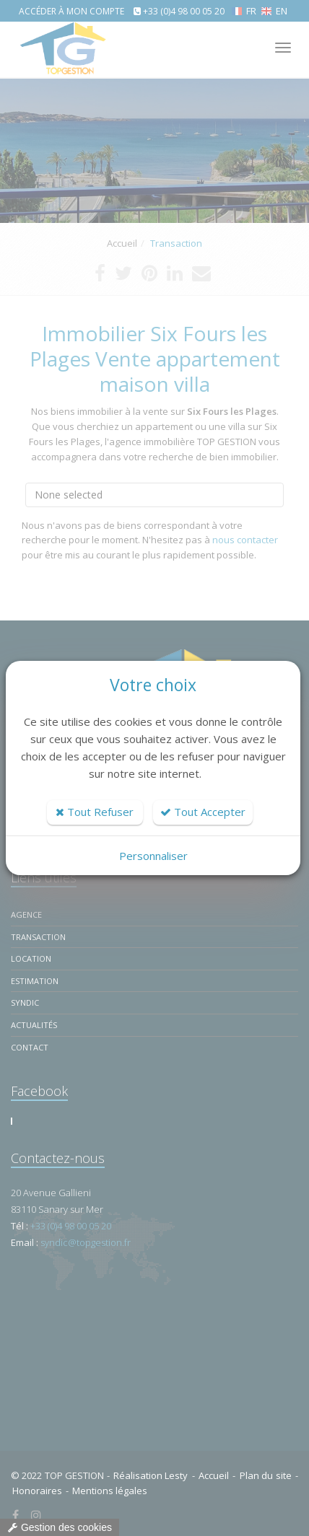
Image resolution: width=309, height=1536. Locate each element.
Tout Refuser (95, 811)
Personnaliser (153, 855)
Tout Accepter (202, 811)
